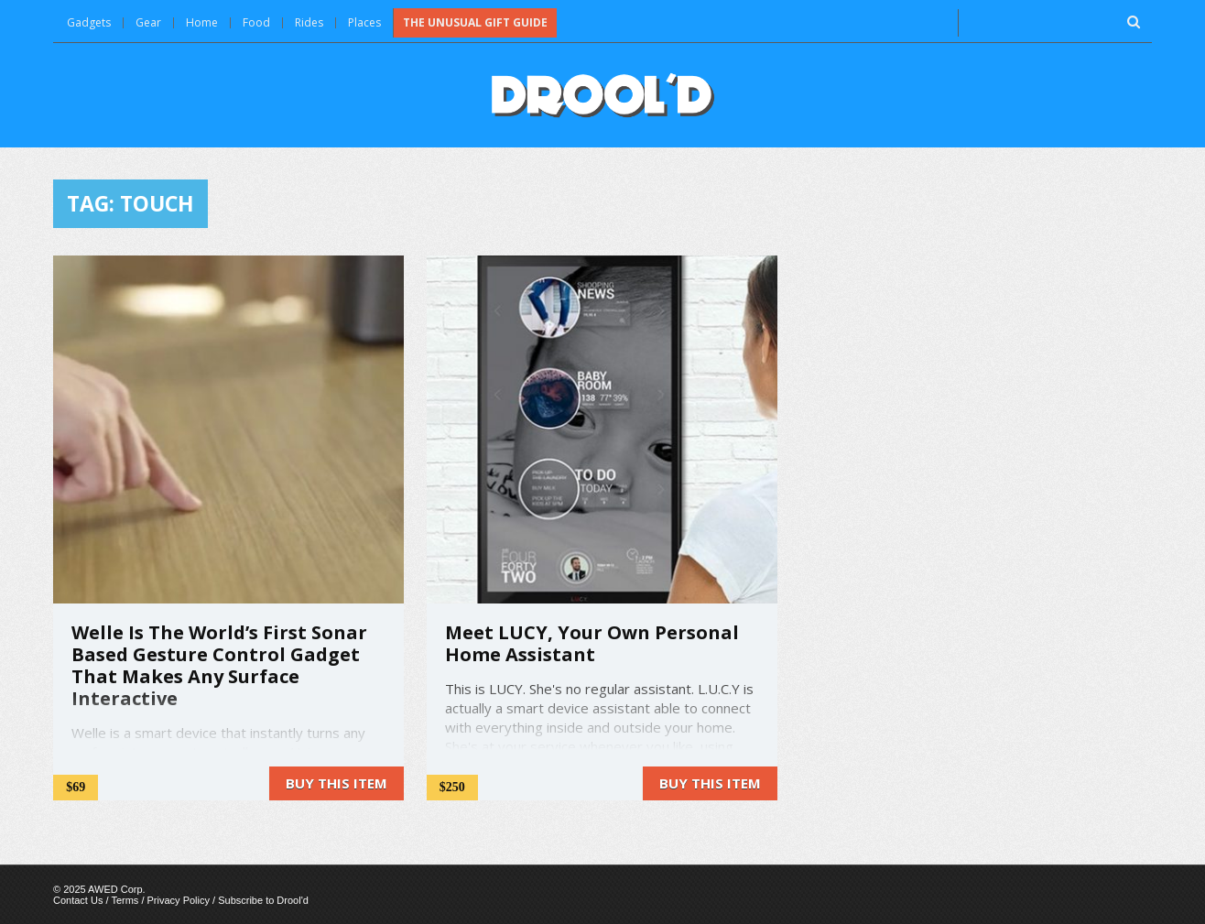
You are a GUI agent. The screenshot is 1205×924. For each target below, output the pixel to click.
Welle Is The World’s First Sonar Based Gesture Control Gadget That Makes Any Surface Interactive (219, 665)
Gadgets (89, 22)
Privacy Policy (178, 900)
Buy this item (336, 783)
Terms (124, 900)
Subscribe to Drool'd (263, 900)
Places (364, 22)
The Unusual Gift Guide (475, 22)
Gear (148, 22)
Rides (309, 22)
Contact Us (78, 900)
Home (202, 22)
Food (256, 22)
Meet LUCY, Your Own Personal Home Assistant (592, 643)
